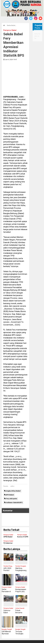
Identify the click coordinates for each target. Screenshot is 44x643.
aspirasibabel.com (35, 640)
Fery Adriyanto (11, 473)
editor (12, 461)
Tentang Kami (9, 638)
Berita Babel (11, 25)
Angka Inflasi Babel (13, 466)
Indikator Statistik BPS (14, 477)
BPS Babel (10, 470)
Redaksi (5, 635)
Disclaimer (33, 635)
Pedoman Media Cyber (18, 635)
